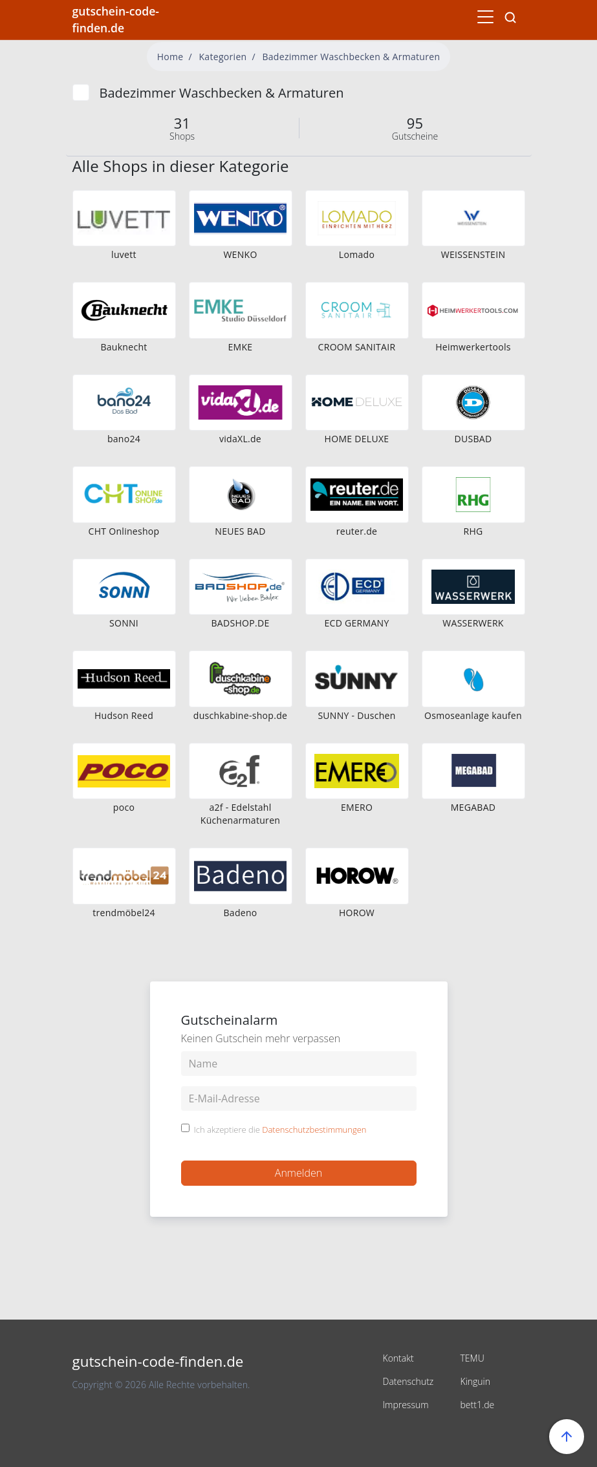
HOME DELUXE (357, 439)
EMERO (357, 807)
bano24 (123, 439)
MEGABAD (473, 807)
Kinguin (476, 1381)
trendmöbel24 (123, 912)
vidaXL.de (240, 439)
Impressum (406, 1404)
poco (124, 807)
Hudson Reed (123, 715)
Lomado (356, 254)
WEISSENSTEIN (473, 254)
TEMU (472, 1358)
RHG (473, 531)
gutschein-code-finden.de (115, 19)
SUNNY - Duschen (356, 715)
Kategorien (223, 56)
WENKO (240, 254)
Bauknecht (123, 347)
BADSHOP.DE (241, 623)
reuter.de (357, 531)
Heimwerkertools (473, 347)
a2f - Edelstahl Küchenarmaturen (240, 813)
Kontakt (398, 1358)
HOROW (356, 912)
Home (170, 56)
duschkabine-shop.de (240, 715)
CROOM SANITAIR (357, 347)
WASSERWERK (472, 623)
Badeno (240, 912)
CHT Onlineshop (124, 531)
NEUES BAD (240, 531)
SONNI (123, 623)
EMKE (240, 347)
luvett (123, 254)
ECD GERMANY (356, 623)
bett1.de (478, 1404)
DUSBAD (473, 439)
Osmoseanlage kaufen (473, 715)
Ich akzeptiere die (280, 1130)
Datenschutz (408, 1381)
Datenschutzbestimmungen (314, 1129)
